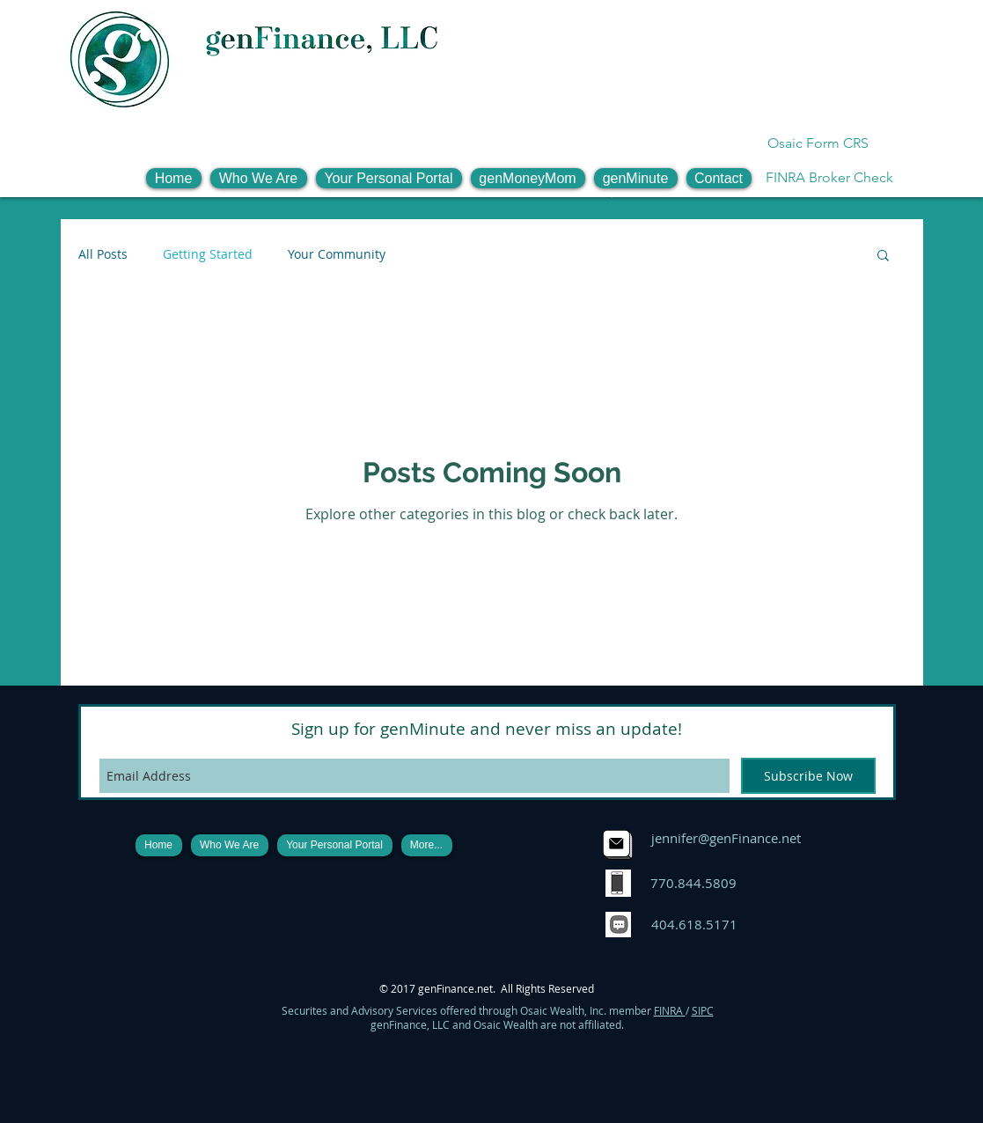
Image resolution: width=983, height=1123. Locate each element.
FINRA (670, 1010)
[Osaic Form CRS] (818, 143)
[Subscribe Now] (808, 776)
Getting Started (208, 254)
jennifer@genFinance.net (726, 838)
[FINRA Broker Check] (829, 177)
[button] (258, 178)
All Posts (103, 254)
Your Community (336, 254)
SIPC (703, 1010)
